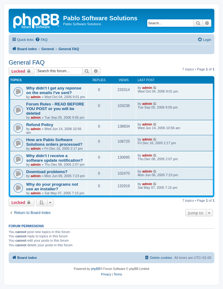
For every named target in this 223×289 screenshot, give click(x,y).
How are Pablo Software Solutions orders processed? (54, 142)
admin (36, 97)
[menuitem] (41, 39)
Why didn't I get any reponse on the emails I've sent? (53, 90)
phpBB (95, 269)
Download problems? (46, 171)
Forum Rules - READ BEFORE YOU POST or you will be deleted (55, 109)
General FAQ (27, 62)
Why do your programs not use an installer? (52, 186)
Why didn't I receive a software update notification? (54, 158)
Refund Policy (39, 124)
